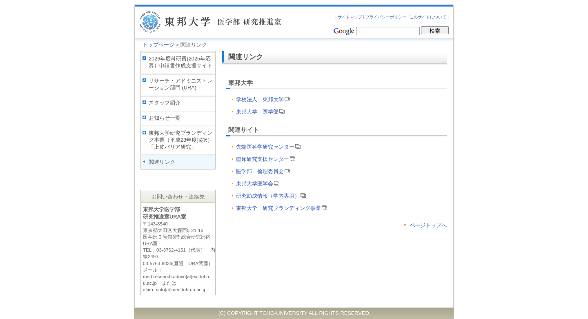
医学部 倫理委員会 (263, 171)
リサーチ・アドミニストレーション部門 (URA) (180, 84)
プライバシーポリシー (385, 17)
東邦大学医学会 (257, 184)
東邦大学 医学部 (260, 112)
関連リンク (162, 162)
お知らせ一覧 (164, 118)
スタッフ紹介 (164, 103)
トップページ (158, 45)
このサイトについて (428, 17)
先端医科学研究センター (268, 147)
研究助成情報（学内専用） (271, 196)
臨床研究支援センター (265, 159)
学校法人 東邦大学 (263, 99)
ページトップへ (428, 225)
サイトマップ (350, 17)
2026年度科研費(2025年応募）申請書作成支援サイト (180, 62)
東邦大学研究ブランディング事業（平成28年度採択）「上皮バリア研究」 (181, 140)
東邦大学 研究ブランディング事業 (281, 208)
